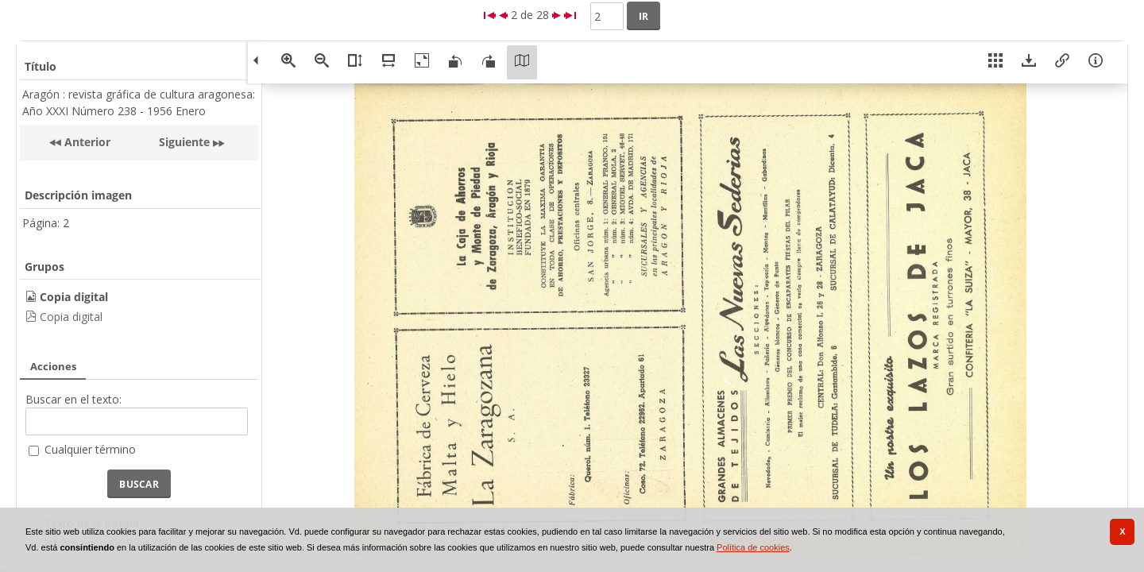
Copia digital (71, 316)
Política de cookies (753, 547)
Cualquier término (90, 449)
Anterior (85, 141)
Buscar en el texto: (73, 399)
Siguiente (184, 141)
